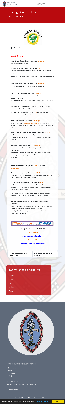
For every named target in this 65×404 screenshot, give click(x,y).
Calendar (7, 275)
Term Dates (18, 389)
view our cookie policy (42, 402)
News (6, 279)
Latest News (19, 17)
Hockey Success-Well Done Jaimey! (18, 254)
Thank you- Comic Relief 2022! (43, 254)
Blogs (6, 291)
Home (9, 17)
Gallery (6, 287)
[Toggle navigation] (61, 3)
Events (6, 283)
